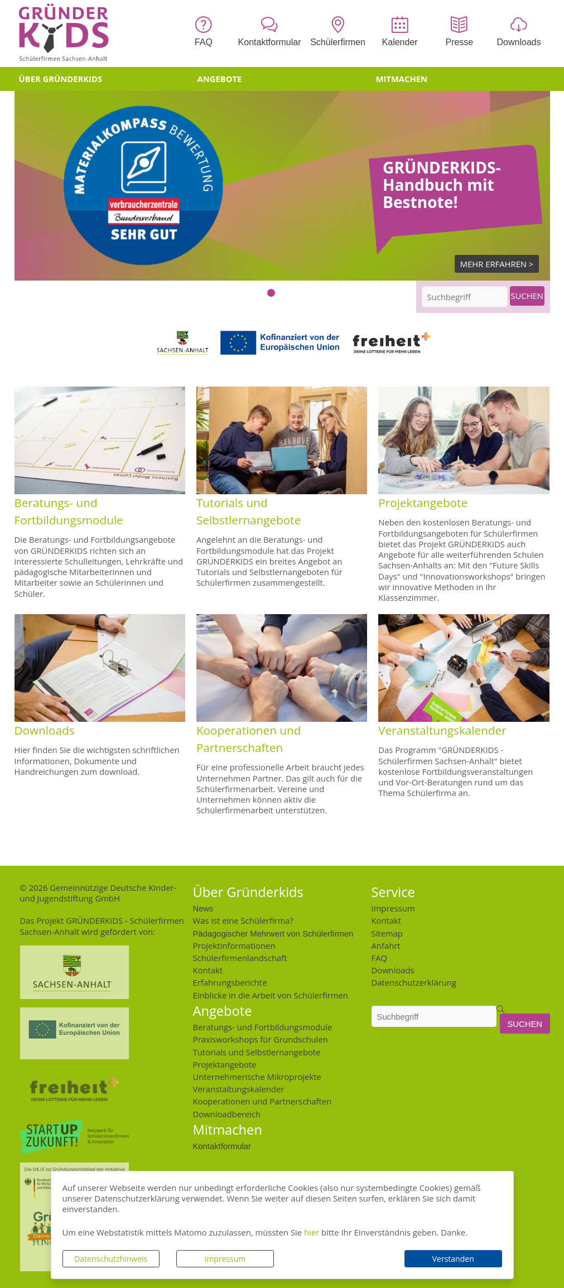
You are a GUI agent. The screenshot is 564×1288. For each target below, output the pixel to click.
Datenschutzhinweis (110, 1258)
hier (311, 1232)
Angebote (219, 78)
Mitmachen (402, 78)
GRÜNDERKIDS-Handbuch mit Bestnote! (441, 185)
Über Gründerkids (61, 78)
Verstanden (453, 1258)
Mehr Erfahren (493, 263)
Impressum (224, 1258)
